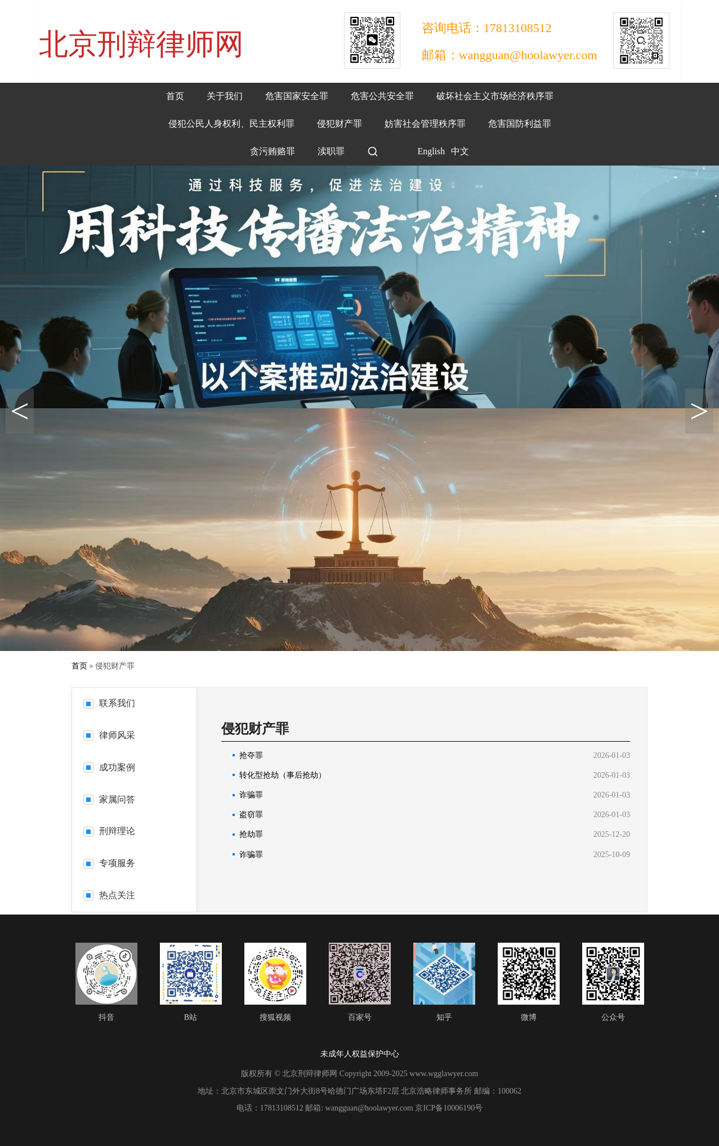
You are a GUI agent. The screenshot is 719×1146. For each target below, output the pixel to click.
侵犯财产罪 (339, 123)
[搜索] (372, 151)
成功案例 (109, 767)
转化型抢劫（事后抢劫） (282, 775)
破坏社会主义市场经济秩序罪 (494, 96)
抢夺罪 (251, 755)
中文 (460, 151)
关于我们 (225, 96)
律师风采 (109, 735)
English (422, 151)
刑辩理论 (109, 831)
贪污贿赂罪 (272, 151)
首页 (175, 96)
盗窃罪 (251, 814)
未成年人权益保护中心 (359, 1054)
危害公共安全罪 (382, 96)
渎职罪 (331, 151)
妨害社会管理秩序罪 (425, 123)
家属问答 (109, 800)
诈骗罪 (251, 795)
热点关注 (109, 895)
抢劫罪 (251, 834)
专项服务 (109, 863)
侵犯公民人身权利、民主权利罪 (231, 123)
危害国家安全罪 (296, 96)
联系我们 (109, 703)
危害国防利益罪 (519, 123)
